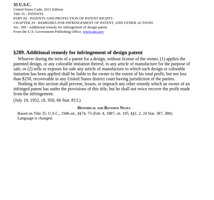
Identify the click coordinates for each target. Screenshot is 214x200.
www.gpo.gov (93, 31)
